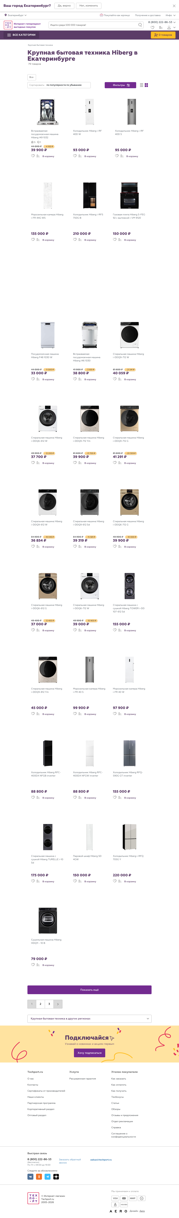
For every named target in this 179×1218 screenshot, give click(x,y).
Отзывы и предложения (124, 1115)
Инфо (171, 15)
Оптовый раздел (36, 1115)
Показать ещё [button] (89, 990)
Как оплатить (118, 1085)
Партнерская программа (41, 1103)
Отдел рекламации (122, 1121)
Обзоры (115, 1109)
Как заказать (118, 1078)
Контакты (32, 1085)
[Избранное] (152, 28)
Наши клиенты (35, 1097)
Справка (116, 1127)
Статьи (115, 1103)
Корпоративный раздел (40, 1109)
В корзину (48, 156)
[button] (64, 6)
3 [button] (49, 1004)
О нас (30, 1078)
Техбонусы (117, 1097)
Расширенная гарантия (82, 1078)
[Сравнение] (160, 28)
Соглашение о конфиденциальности (123, 1135)
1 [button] (31, 1004)
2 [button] (40, 1004)
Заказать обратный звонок (70, 1161)
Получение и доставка (147, 15)
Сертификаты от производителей (46, 1091)
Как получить (118, 1091)
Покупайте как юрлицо (117, 15)
